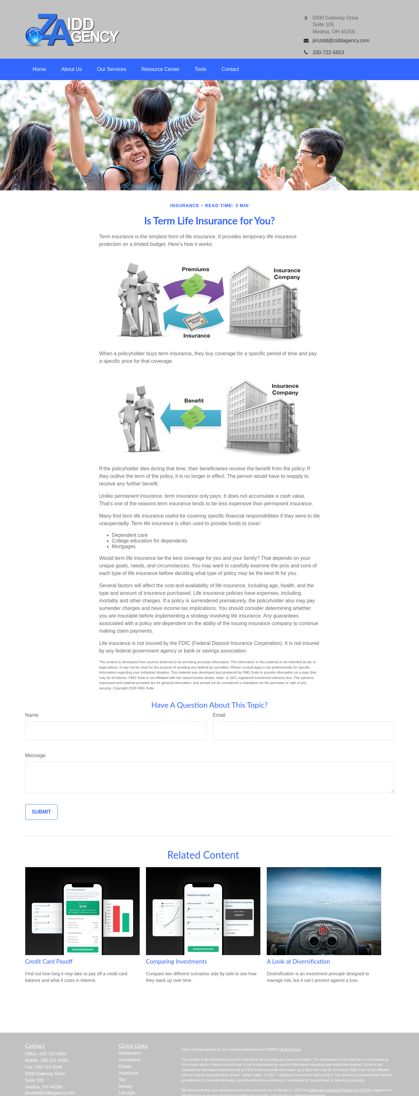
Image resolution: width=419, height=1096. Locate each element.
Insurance (128, 1073)
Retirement (129, 1053)
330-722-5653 (53, 1053)
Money (125, 1086)
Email (219, 715)
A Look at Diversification (298, 961)
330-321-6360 (54, 1060)
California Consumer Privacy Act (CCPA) (339, 1090)
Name (32, 715)
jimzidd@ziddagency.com (50, 1092)
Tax (122, 1079)
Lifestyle (127, 1092)
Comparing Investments (176, 961)
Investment (129, 1059)
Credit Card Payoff (49, 961)
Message (35, 755)
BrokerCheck (291, 1049)
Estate (125, 1066)
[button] (39, 69)
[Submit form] (41, 812)
